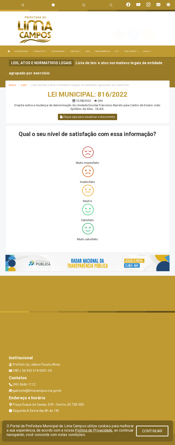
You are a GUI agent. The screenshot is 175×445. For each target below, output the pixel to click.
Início (12, 85)
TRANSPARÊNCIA (102, 51)
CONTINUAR (152, 431)
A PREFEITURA (22, 51)
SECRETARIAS (58, 51)
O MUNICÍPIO (40, 51)
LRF (117, 51)
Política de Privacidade (93, 430)
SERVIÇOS (75, 51)
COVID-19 (147, 51)
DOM (88, 51)
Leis (23, 85)
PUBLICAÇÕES (131, 51)
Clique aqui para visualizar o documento (87, 117)
